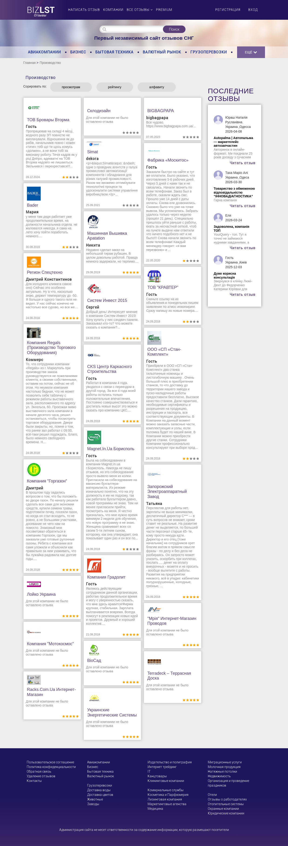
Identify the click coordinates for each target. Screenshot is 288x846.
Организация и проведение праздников (228, 783)
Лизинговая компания (165, 799)
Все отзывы (140, 10)
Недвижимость (219, 776)
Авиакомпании (44, 52)
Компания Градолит (106, 577)
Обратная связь (39, 771)
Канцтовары (157, 776)
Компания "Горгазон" (47, 481)
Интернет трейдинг (162, 767)
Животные (95, 799)
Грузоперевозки (208, 52)
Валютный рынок (162, 52)
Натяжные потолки (222, 771)
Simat (92, 152)
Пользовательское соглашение (50, 762)
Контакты (34, 781)
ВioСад (94, 660)
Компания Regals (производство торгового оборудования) (51, 347)
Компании (113, 10)
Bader (32, 205)
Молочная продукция (224, 767)
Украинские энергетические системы (112, 712)
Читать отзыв (242, 163)
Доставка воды (99, 790)
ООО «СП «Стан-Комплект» (164, 352)
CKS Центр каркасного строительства (109, 369)
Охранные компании (223, 808)
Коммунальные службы (166, 790)
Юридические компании (226, 813)
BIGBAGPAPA (160, 110)
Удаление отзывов (41, 776)
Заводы (93, 804)
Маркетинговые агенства (167, 804)
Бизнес (78, 52)
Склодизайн (98, 110)
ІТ (149, 771)
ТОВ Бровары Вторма (48, 119)
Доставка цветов (100, 795)
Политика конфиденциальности (51, 767)
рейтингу (114, 87)
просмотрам (71, 87)
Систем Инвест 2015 (107, 300)
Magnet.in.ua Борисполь (110, 448)
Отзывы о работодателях (227, 799)
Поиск (174, 29)
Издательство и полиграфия (170, 762)
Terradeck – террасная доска (169, 676)
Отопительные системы (226, 804)
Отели (212, 795)
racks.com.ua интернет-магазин (51, 692)
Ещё (251, 52)
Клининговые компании (166, 781)
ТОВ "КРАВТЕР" (162, 287)
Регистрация (227, 10)
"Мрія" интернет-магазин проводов (171, 621)
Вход (253, 10)
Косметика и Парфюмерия (168, 795)
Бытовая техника (114, 52)
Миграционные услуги (225, 762)
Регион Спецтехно (44, 272)
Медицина (155, 808)
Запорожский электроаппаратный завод (167, 491)
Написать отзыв (84, 10)
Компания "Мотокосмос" (50, 643)
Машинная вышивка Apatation (107, 236)
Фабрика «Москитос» (168, 160)
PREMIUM (164, 10)
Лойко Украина (41, 594)
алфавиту (156, 87)
